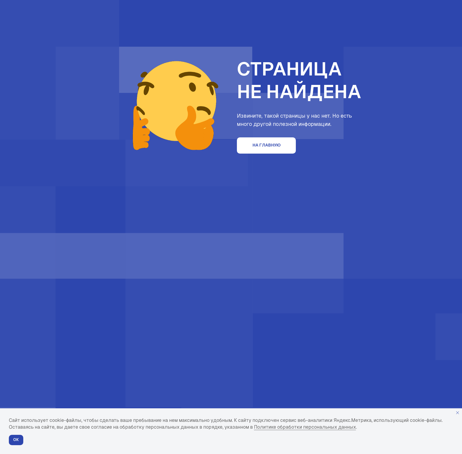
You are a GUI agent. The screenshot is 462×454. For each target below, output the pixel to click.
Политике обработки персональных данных (305, 427)
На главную (266, 145)
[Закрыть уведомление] (458, 413)
